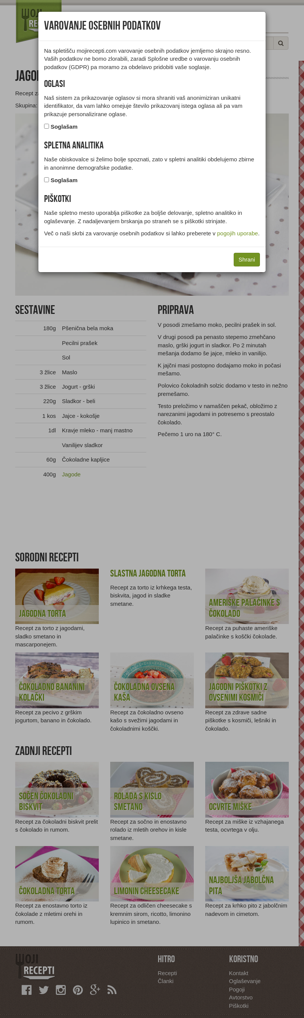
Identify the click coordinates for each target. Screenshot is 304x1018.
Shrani (247, 259)
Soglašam (64, 126)
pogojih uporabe (237, 233)
